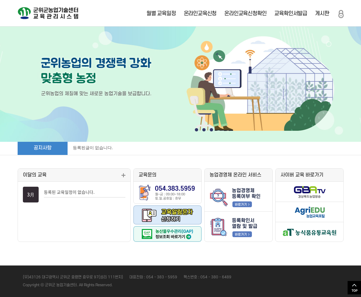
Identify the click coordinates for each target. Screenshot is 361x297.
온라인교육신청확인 (245, 14)
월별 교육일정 (161, 14)
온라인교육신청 (200, 14)
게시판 (322, 14)
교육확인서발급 (290, 14)
